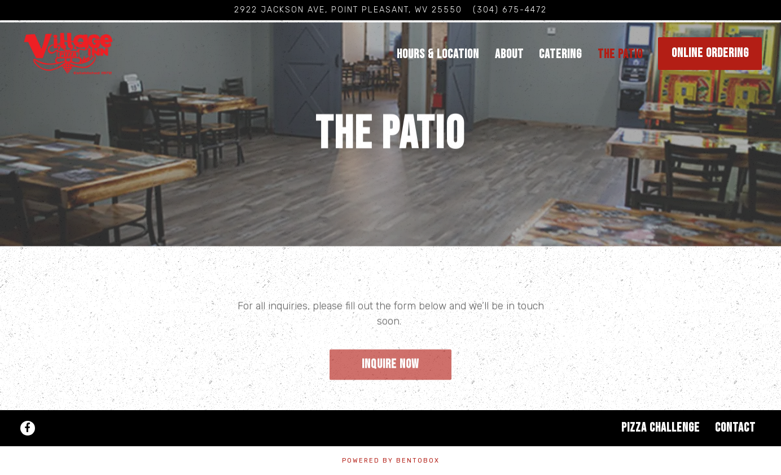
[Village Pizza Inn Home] (89, 53)
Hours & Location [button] (438, 54)
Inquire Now (390, 364)
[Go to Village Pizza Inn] (348, 10)
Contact (735, 428)
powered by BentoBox (391, 460)
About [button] (509, 54)
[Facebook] (27, 428)
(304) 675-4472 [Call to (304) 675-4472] (510, 10)
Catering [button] (560, 54)
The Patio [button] (620, 54)
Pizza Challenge (660, 428)
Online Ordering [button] (710, 53)
